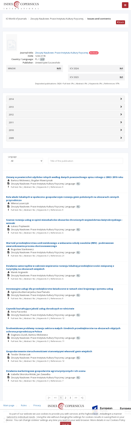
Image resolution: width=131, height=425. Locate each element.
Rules (24, 405)
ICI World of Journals (16, 18)
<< (55, 397)
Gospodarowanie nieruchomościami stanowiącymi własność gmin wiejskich (49, 351)
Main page (8, 405)
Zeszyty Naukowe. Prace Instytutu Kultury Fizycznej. (57, 18)
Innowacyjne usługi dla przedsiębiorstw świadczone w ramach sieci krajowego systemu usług (59, 288)
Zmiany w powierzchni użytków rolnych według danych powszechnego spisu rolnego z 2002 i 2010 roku (64, 177)
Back (120, 22)
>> (76, 397)
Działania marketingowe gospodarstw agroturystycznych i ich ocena (45, 371)
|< (49, 397)
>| (82, 397)
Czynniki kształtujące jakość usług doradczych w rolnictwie (40, 308)
